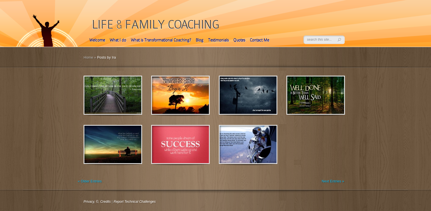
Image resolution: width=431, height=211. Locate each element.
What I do (118, 40)
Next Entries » (333, 181)
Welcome (97, 40)
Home (88, 57)
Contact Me (259, 40)
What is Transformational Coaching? (161, 40)
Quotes (239, 40)
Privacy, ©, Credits (97, 202)
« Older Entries (90, 181)
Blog (199, 40)
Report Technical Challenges (135, 202)
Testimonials (218, 40)
